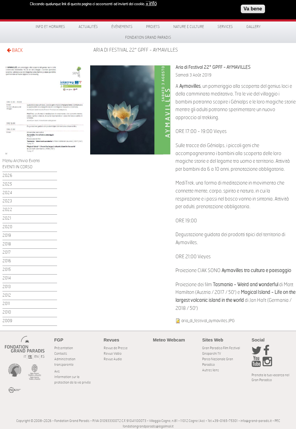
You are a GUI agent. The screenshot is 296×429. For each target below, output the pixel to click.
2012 (6, 296)
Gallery (253, 27)
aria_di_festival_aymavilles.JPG (208, 320)
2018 (6, 244)
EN (36, 356)
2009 (7, 321)
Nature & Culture (188, 27)
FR (30, 356)
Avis (57, 371)
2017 (6, 253)
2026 (7, 176)
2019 (6, 236)
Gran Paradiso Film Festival (221, 348)
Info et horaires (50, 27)
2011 (6, 304)
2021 (6, 218)
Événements (122, 27)
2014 (6, 278)
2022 (7, 210)
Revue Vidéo (112, 353)
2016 (6, 261)
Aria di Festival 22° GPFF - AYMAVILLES (135, 50)
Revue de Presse (116, 348)
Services (225, 27)
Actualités (88, 27)
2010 (6, 312)
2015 (6, 270)
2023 (7, 201)
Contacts (60, 353)
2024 (7, 193)
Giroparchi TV (211, 353)
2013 (6, 287)
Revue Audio (113, 359)
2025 (7, 184)
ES (42, 356)
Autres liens (210, 370)
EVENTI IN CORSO (17, 167)
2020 (7, 227)
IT (25, 356)
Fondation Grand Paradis (148, 37)
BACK (15, 50)
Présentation (63, 348)
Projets (153, 27)
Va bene (253, 7)
